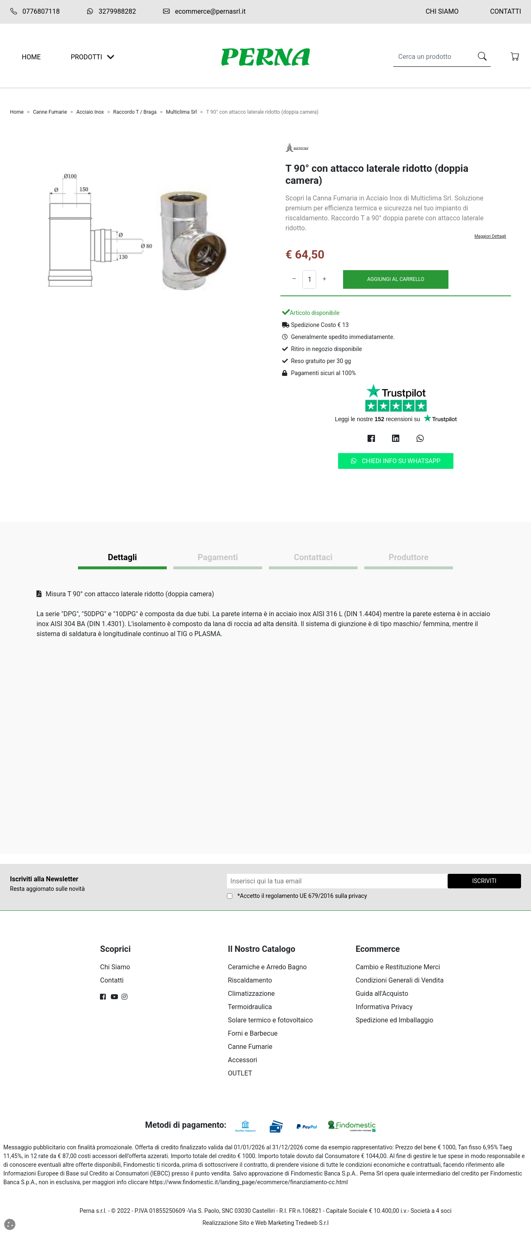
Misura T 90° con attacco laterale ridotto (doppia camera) (125, 594)
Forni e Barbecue (253, 1033)
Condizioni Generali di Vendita (399, 980)
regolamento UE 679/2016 (300, 896)
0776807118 (35, 12)
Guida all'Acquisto (382, 993)
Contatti (505, 11)
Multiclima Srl (181, 112)
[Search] (431, 56)
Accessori (242, 1060)
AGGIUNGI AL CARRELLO (395, 279)
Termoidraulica (250, 1007)
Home (17, 112)
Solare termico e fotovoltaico (270, 1020)
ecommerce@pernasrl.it (204, 12)
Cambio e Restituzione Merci (398, 967)
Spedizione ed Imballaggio (394, 1020)
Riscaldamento (250, 980)
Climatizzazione (251, 993)
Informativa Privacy (384, 1007)
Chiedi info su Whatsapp (396, 461)
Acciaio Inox (90, 112)
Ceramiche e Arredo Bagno (267, 967)
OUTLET (240, 1073)
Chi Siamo (442, 11)
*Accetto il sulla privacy (302, 896)
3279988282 (111, 11)
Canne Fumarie (50, 112)
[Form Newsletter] (337, 881)
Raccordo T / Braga (135, 112)
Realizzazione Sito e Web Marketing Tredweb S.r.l (265, 1222)
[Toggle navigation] (110, 57)
